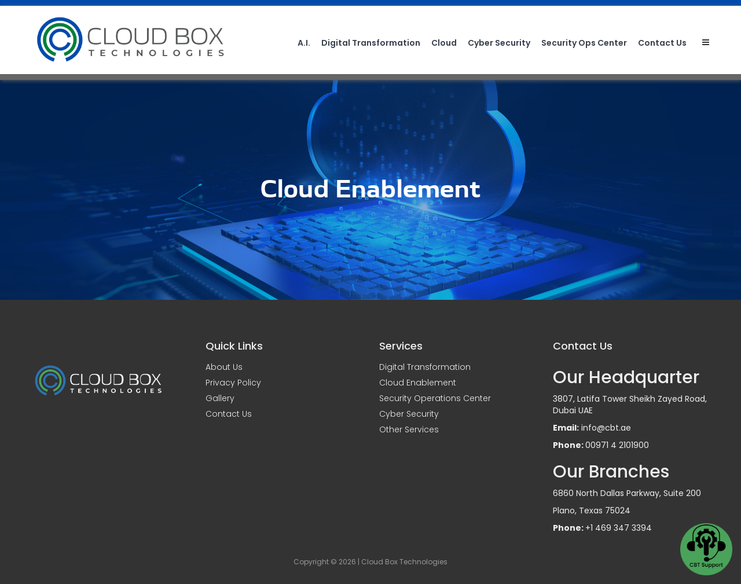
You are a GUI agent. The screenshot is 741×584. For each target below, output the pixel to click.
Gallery (220, 398)
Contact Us (662, 43)
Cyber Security (499, 43)
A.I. (304, 43)
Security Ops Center (584, 43)
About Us (224, 367)
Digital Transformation (370, 43)
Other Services (409, 429)
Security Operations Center (435, 398)
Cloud (444, 43)
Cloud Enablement (417, 382)
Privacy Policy (233, 382)
